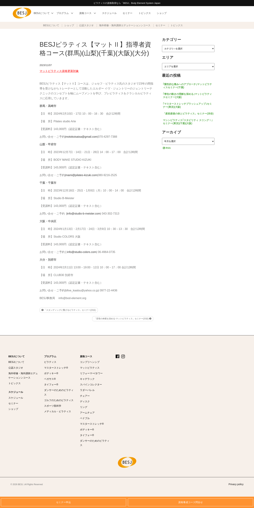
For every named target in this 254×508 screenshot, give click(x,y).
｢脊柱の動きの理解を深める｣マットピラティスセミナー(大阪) (187, 96)
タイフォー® (51, 384)
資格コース (86, 356)
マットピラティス (90, 367)
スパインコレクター (91, 384)
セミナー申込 (63, 502)
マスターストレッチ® (56, 367)
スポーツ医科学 (52, 405)
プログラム (50, 356)
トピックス (177, 25)
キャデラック (87, 379)
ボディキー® (51, 373)
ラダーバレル (87, 390)
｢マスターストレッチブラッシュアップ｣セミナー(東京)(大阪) (187, 105)
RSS (167, 148)
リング (83, 407)
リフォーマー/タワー (91, 373)
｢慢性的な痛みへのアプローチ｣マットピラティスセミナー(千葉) (187, 86)
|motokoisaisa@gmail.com (81, 136)
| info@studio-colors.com (80, 252)
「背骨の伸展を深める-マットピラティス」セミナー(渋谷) (122, 318)
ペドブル (85, 418)
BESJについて (51, 25)
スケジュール (15, 392)
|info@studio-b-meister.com (83, 213)
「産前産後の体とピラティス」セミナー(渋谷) (188, 113)
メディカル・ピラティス (57, 411)
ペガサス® (50, 379)
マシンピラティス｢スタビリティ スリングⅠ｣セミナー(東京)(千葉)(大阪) (188, 122)
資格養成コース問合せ (190, 502)
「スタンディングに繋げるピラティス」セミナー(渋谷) (68, 310)
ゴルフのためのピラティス (58, 400)
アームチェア (87, 412)
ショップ (69, 25)
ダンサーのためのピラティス (58, 392)
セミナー (160, 25)
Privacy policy (236, 484)
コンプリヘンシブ (90, 362)
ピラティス (50, 362)
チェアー (85, 395)
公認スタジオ (86, 25)
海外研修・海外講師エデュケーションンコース (124, 25)
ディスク (85, 401)
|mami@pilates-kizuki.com (81, 175)
